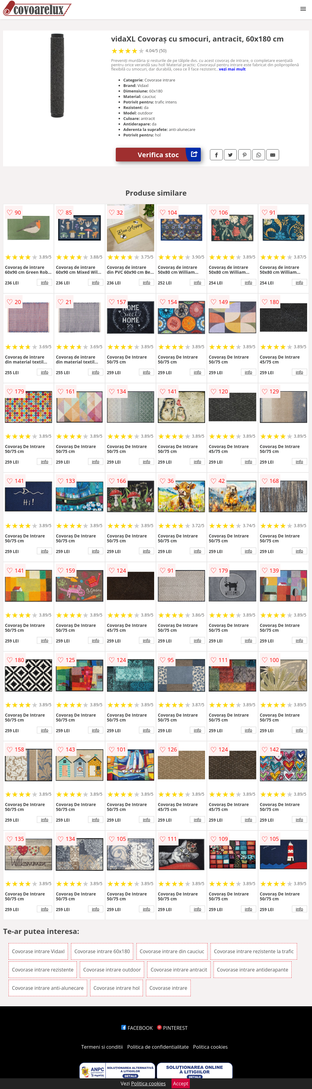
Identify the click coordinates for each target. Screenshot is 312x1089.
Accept (180, 1083)
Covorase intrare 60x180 (102, 951)
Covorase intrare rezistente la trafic (254, 951)
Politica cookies (210, 1047)
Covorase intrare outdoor (112, 969)
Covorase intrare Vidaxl (38, 951)
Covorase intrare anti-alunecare (47, 988)
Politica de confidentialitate (158, 1047)
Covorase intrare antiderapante (252, 969)
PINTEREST (172, 1028)
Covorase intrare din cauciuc (172, 951)
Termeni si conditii (102, 1047)
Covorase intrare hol (117, 988)
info (44, 282)
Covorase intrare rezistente (42, 969)
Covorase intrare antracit (179, 969)
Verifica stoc (169, 154)
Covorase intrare (168, 988)
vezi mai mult (232, 69)
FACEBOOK (137, 1028)
